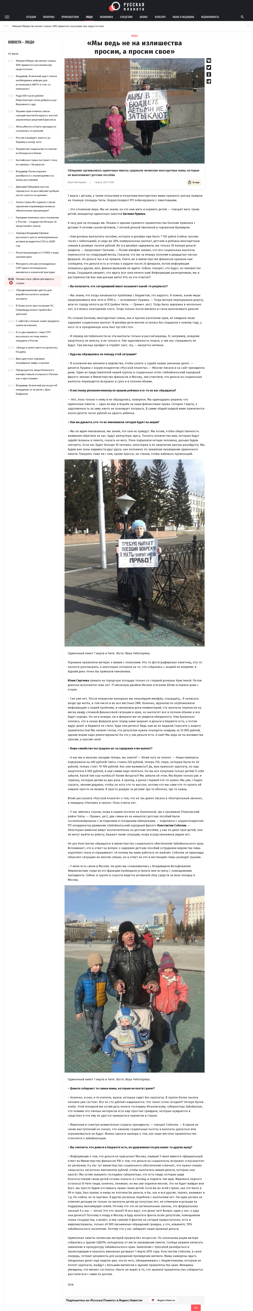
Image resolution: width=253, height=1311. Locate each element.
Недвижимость (210, 17)
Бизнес (144, 17)
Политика (48, 17)
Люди (89, 17)
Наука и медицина (183, 17)
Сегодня (31, 17)
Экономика (106, 17)
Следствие (126, 17)
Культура (160, 17)
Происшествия (70, 17)
